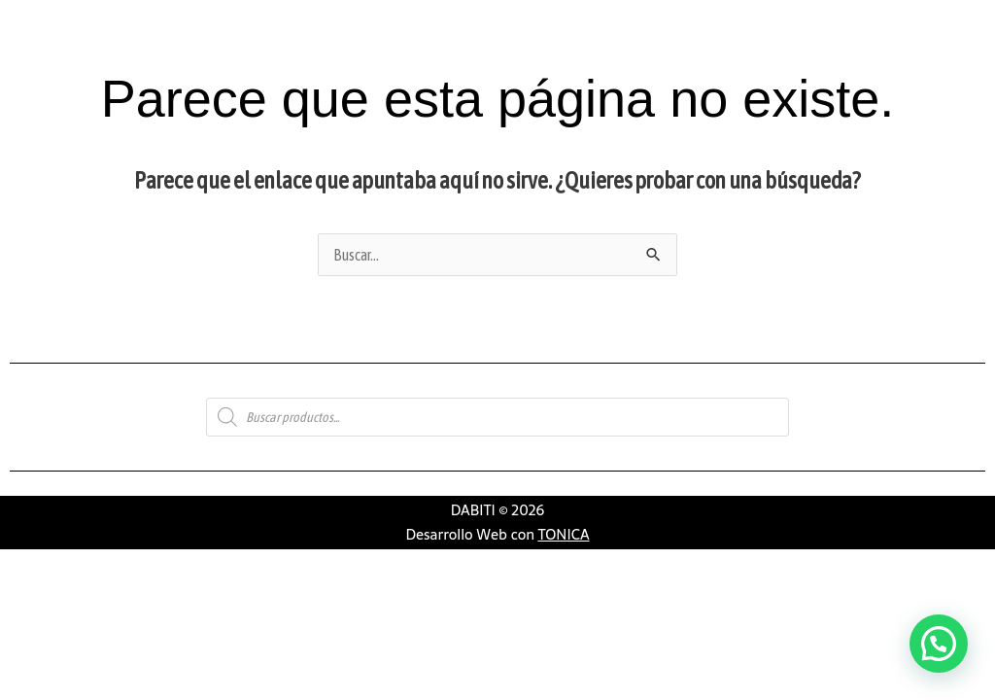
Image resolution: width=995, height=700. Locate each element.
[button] (938, 643)
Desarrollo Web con (497, 534)
